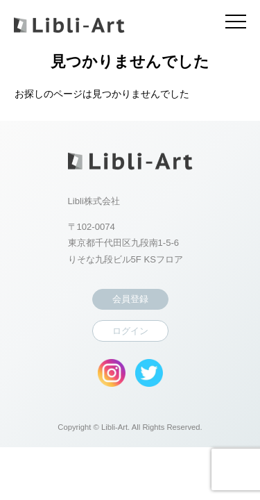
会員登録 (130, 299)
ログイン (130, 331)
